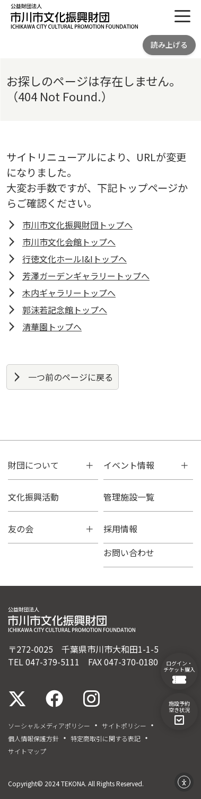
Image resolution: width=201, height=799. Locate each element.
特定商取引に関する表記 (106, 738)
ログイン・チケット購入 (179, 671)
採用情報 (120, 528)
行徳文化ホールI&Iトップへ (74, 258)
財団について (33, 465)
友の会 (20, 528)
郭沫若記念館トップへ (64, 309)
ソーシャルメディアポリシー (49, 726)
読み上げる (169, 44)
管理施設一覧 (128, 496)
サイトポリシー (124, 726)
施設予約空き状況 (179, 712)
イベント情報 (128, 465)
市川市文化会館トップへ (69, 241)
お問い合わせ (128, 552)
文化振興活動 (33, 496)
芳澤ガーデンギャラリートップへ (86, 275)
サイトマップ (27, 751)
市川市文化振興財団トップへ (77, 224)
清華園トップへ (52, 326)
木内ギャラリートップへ (69, 292)
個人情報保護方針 (33, 738)
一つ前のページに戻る (70, 377)
